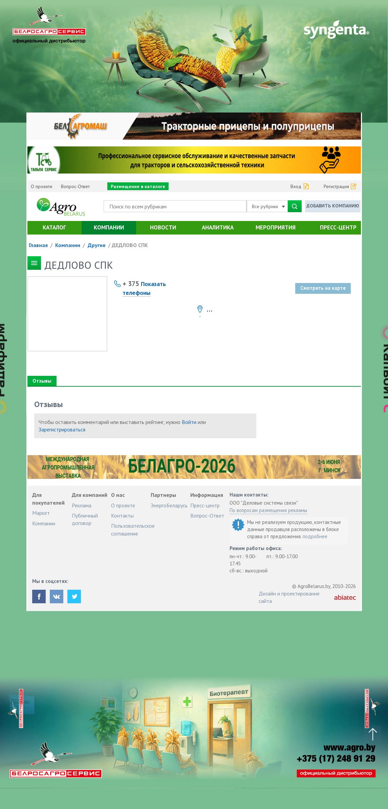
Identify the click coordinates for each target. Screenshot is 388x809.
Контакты (122, 515)
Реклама (81, 505)
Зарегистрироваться (62, 429)
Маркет (41, 512)
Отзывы (41, 381)
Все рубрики (268, 206)
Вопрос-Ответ (75, 186)
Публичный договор (85, 519)
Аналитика (218, 227)
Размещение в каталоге (138, 186)
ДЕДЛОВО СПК (130, 245)
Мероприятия (276, 227)
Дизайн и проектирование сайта (289, 597)
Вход (295, 186)
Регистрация (336, 186)
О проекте (41, 186)
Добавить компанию (332, 206)
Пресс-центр (338, 227)
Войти (189, 422)
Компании (109, 227)
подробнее (315, 536)
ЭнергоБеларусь (169, 505)
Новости (163, 227)
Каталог (54, 227)
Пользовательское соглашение (133, 529)
